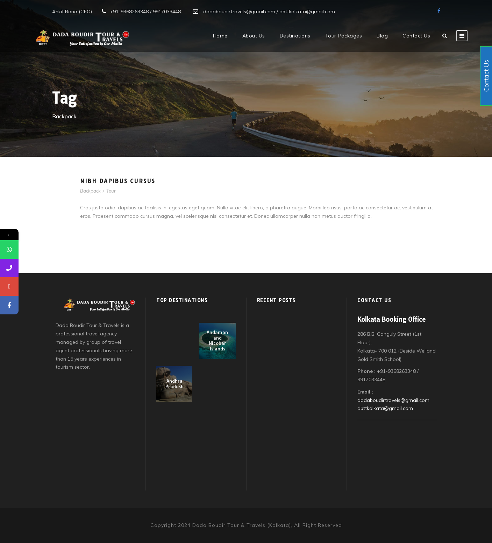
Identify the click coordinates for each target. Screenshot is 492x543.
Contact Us (416, 36)
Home (220, 36)
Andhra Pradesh (174, 383)
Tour (111, 191)
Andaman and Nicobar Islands (217, 340)
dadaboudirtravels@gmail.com (393, 400)
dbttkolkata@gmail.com (385, 408)
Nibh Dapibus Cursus (117, 181)
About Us (253, 36)
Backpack (90, 191)
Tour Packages (343, 36)
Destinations (295, 36)
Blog (382, 36)
